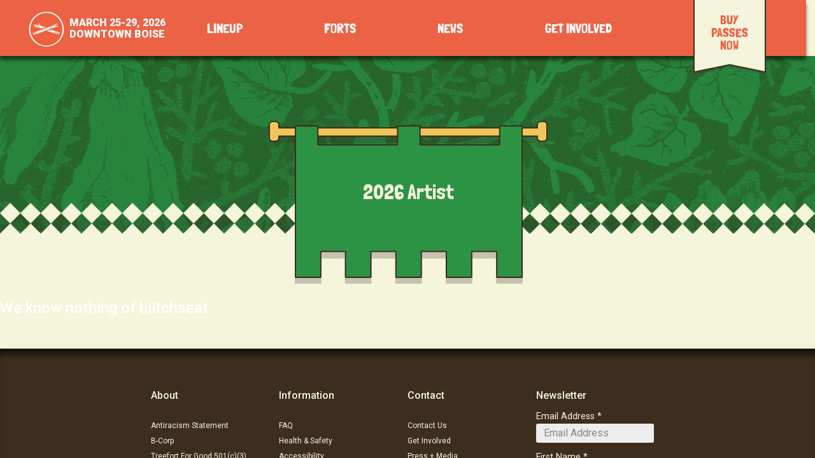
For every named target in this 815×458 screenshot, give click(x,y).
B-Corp (162, 440)
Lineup (225, 29)
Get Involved (578, 29)
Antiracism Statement (190, 425)
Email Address (565, 416)
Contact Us (427, 425)
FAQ (286, 425)
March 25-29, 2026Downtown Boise (117, 28)
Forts (340, 29)
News (450, 29)
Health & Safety (305, 440)
